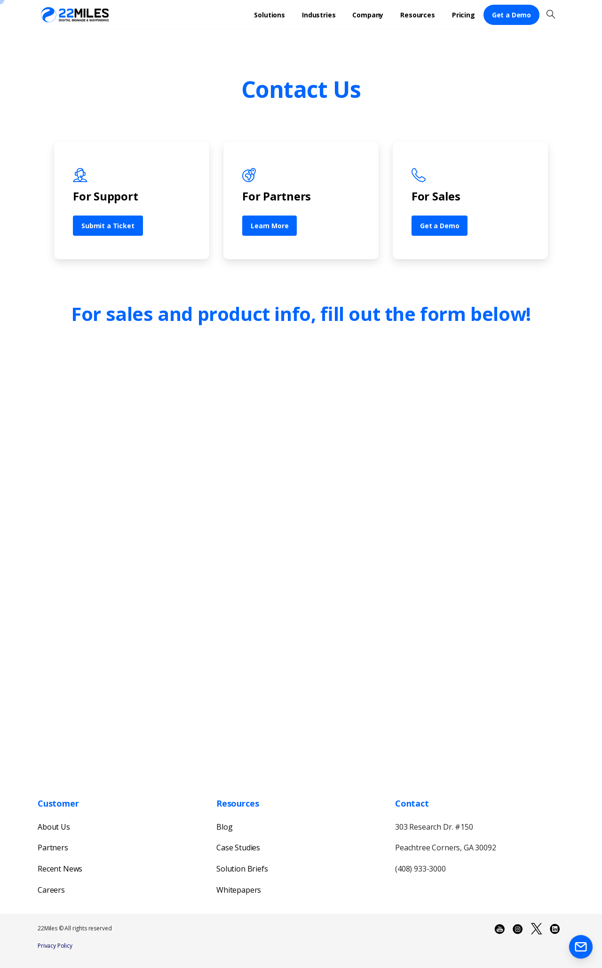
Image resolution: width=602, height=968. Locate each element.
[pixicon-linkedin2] (555, 929)
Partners (53, 847)
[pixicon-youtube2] (499, 929)
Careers (51, 890)
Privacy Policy (55, 946)
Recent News (60, 869)
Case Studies (238, 847)
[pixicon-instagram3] (517, 929)
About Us (54, 827)
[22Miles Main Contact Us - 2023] (298, 561)
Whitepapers (238, 890)
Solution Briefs (242, 869)
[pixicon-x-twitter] (536, 929)
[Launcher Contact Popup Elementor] (581, 947)
